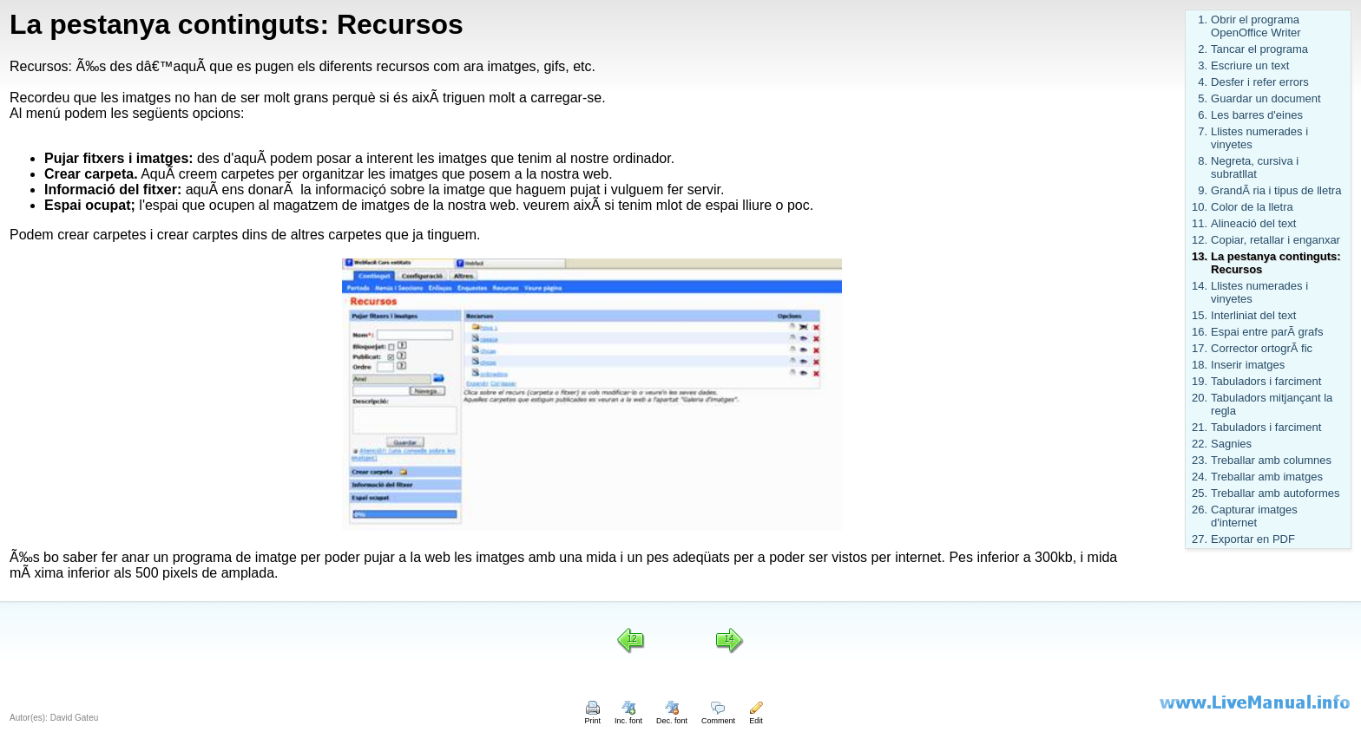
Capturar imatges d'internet (1254, 516)
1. (1202, 19)
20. (1199, 397)
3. (1202, 65)
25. (1199, 493)
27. (1199, 539)
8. (1202, 160)
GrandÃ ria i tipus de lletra (1276, 190)
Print (592, 716)
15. (1199, 315)
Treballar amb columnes (1271, 460)
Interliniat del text (1253, 315)
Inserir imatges (1248, 364)
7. (1202, 131)
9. (1202, 190)
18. (1199, 364)
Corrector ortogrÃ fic (1261, 348)
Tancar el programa (1259, 49)
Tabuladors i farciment (1266, 381)
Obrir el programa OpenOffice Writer (1256, 26)
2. (1202, 49)
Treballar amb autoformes (1275, 493)
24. (1199, 476)
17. (1199, 348)
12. (1199, 239)
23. (1199, 460)
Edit (756, 716)
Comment (718, 716)
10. (1199, 206)
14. (1199, 285)
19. (1199, 381)
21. (1199, 427)
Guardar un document (1265, 98)
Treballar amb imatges (1267, 476)
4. (1202, 81)
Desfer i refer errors (1260, 81)
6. (1202, 114)
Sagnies (1231, 443)
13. (1199, 256)
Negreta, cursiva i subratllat (1255, 167)
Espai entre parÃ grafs (1267, 331)
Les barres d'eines (1257, 114)
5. (1202, 98)
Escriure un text (1250, 65)
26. (1199, 509)
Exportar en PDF (1253, 539)
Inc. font (628, 716)
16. (1199, 331)
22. (1199, 443)
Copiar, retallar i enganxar (1275, 239)
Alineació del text (1253, 223)
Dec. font (671, 716)
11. (1199, 223)
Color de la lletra (1252, 206)
